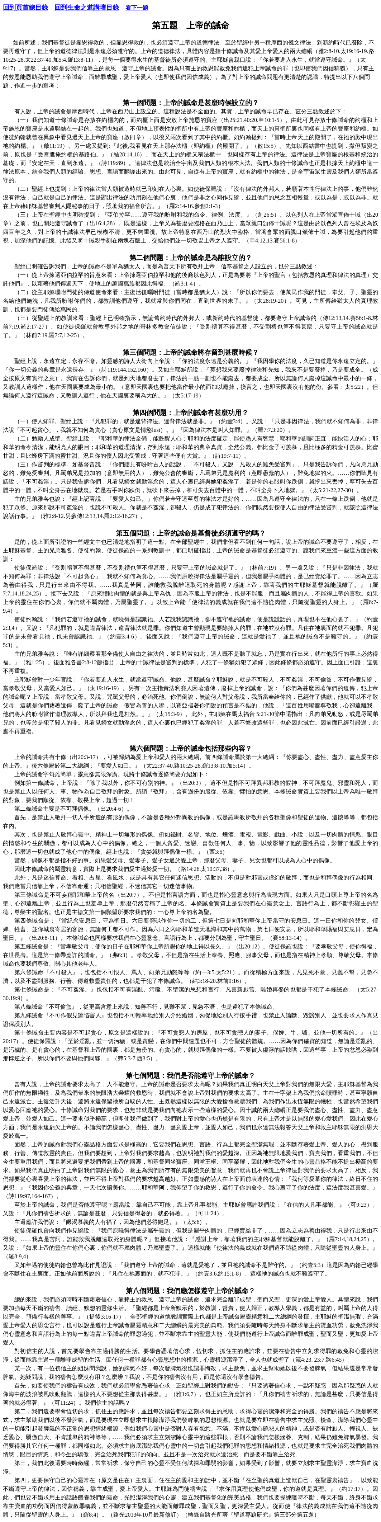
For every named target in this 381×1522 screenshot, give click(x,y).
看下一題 (136, 8)
